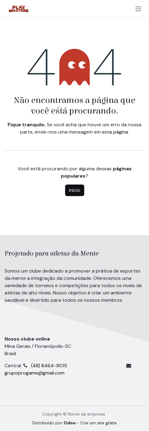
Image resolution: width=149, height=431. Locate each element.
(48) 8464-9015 (78, 365)
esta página (115, 132)
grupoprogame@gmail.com (34, 373)
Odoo (70, 423)
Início (74, 190)
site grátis (107, 423)
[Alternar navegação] (138, 8)
